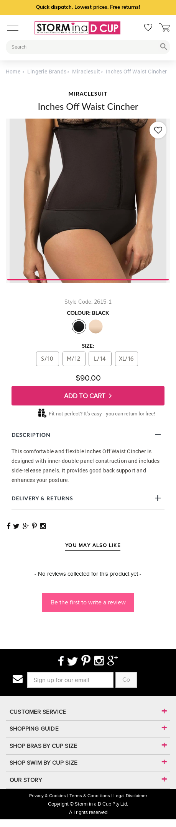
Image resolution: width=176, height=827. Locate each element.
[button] (88, 598)
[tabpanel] (88, 201)
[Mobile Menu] (10, 26)
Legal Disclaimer (130, 795)
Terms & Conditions (89, 795)
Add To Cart (88, 395)
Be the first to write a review (88, 602)
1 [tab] (88, 279)
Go (126, 679)
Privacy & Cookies (47, 795)
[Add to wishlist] (158, 130)
